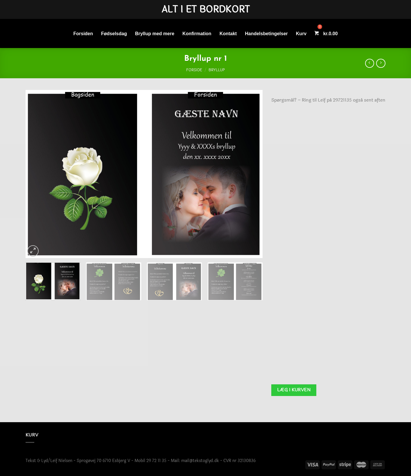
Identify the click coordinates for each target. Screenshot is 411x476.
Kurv (301, 33)
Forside (194, 70)
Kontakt (228, 33)
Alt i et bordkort (205, 9)
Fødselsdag (114, 33)
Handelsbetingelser (266, 33)
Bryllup (217, 70)
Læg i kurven (294, 389)
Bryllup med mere (154, 33)
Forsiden (83, 33)
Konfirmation (196, 33)
